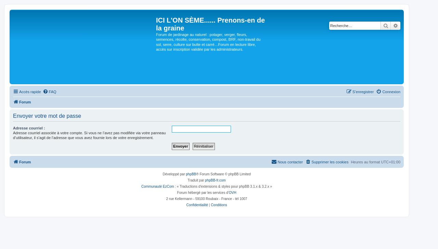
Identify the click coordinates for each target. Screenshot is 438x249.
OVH (232, 193)
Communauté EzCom (157, 186)
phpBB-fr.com (215, 180)
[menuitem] (49, 92)
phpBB (191, 174)
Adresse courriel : (29, 128)
